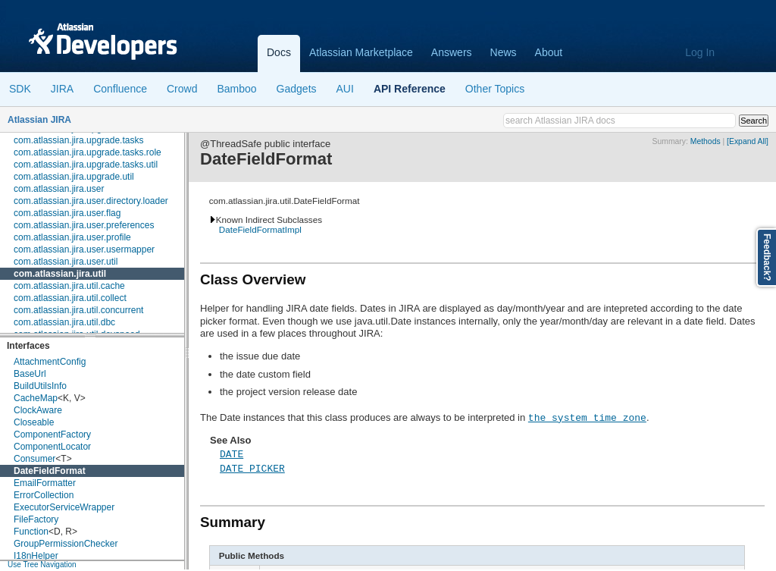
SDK (20, 89)
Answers (451, 52)
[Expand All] (747, 141)
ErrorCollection (44, 495)
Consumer (34, 458)
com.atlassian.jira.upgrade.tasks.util (86, 164)
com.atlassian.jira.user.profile (72, 237)
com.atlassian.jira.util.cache (69, 286)
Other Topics (494, 89)
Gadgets (297, 89)
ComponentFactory (52, 434)
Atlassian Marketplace (361, 52)
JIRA (62, 89)
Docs (279, 52)
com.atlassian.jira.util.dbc (64, 322)
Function (31, 531)
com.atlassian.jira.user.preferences (84, 225)
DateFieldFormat (50, 471)
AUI (345, 89)
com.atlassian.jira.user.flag (67, 213)
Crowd (182, 89)
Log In (700, 52)
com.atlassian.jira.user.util (65, 261)
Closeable (34, 422)
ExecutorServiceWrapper (64, 507)
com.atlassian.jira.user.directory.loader (91, 201)
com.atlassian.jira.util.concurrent (78, 310)
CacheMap (36, 398)
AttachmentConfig (50, 361)
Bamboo (236, 89)
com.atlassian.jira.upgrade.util (74, 176)
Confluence (120, 89)
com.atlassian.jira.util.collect (70, 298)
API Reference (410, 89)
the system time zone (587, 417)
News (503, 52)
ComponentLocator (52, 446)
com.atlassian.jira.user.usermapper (84, 249)
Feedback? (767, 257)
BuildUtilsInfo (40, 386)
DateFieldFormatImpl (260, 229)
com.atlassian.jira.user (59, 189)
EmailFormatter (45, 483)
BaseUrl (30, 374)
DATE (231, 453)
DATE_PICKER (252, 468)
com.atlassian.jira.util (60, 273)
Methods (705, 141)
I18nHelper (36, 556)
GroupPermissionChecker (65, 543)
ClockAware (38, 410)
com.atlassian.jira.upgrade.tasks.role (87, 152)
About (549, 52)
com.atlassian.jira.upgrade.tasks (78, 140)
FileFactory (36, 519)
